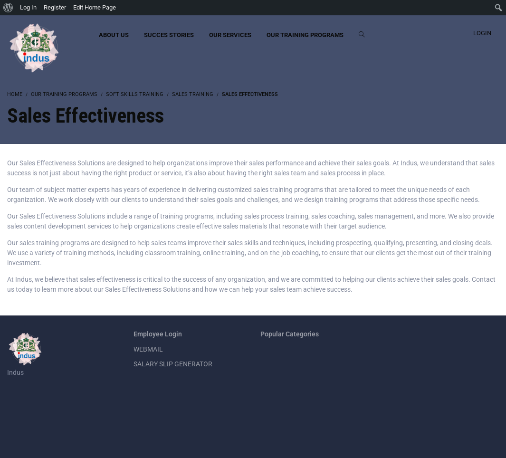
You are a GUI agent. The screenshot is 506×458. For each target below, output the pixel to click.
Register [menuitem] (55, 7)
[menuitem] (8, 7)
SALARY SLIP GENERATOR (173, 364)
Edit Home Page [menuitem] (94, 7)
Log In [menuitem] (28, 7)
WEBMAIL (148, 349)
